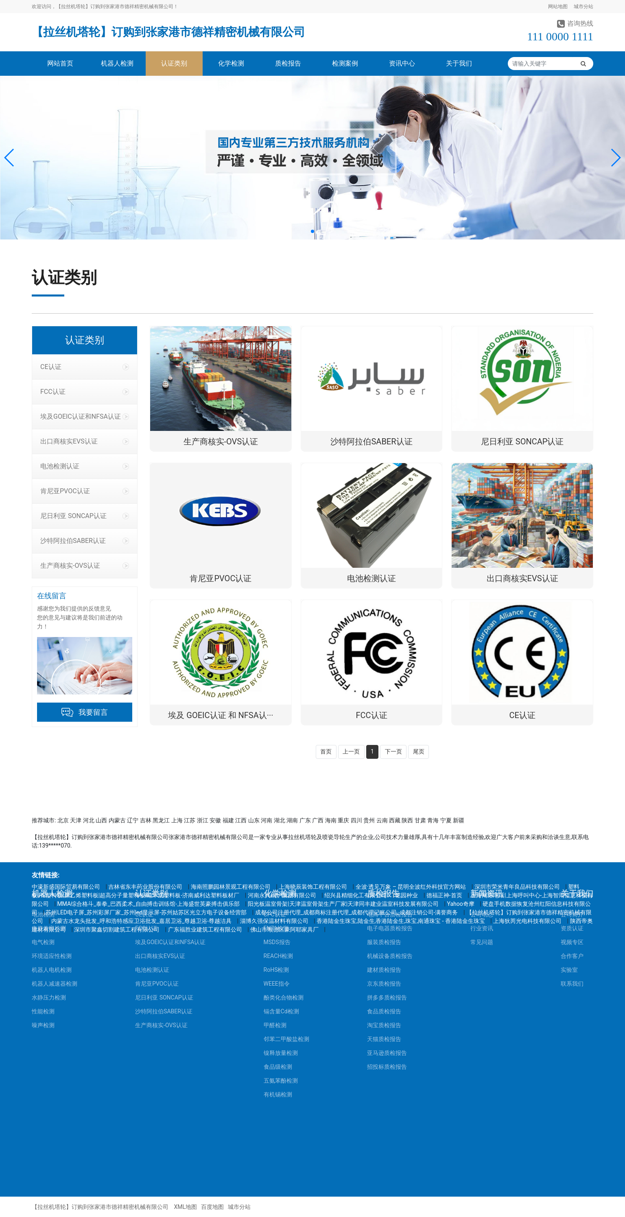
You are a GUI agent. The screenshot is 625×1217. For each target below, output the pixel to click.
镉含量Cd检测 (281, 887)
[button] (9, 158)
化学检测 (231, 63)
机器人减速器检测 (54, 860)
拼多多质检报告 (387, 873)
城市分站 (583, 6)
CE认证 (84, 367)
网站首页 (60, 63)
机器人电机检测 (52, 846)
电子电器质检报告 (390, 804)
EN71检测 (276, 804)
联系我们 (572, 860)
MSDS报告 (277, 818)
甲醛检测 (275, 901)
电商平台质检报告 (390, 790)
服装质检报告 (384, 818)
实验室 (569, 846)
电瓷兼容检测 (49, 804)
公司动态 (481, 790)
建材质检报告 (384, 846)
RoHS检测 (276, 846)
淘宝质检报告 (384, 901)
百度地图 (212, 1207)
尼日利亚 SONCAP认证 (84, 516)
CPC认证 (275, 790)
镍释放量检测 (281, 929)
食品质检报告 (384, 887)
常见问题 (481, 818)
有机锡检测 (278, 970)
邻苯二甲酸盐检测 (286, 915)
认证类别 (174, 63)
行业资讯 (481, 804)
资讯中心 (402, 63)
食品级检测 (278, 943)
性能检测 (43, 887)
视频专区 (572, 818)
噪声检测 (43, 901)
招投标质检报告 (387, 943)
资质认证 (572, 804)
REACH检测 (278, 832)
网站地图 (558, 6)
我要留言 (93, 712)
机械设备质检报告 (390, 832)
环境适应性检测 (52, 832)
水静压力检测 (49, 873)
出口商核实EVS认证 (84, 441)
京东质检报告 (384, 860)
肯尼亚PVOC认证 (84, 491)
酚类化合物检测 (284, 873)
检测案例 (345, 63)
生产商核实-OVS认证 (84, 565)
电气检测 (43, 818)
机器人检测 (117, 63)
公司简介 (572, 790)
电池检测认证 (84, 466)
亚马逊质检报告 (387, 929)
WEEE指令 (277, 860)
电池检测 (43, 790)
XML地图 (185, 1207)
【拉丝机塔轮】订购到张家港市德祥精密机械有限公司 (168, 32)
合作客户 (572, 832)
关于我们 (459, 63)
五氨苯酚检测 (281, 956)
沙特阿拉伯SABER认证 (84, 541)
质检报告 (288, 63)
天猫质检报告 (384, 915)
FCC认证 (84, 391)
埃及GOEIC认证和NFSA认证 (84, 416)
